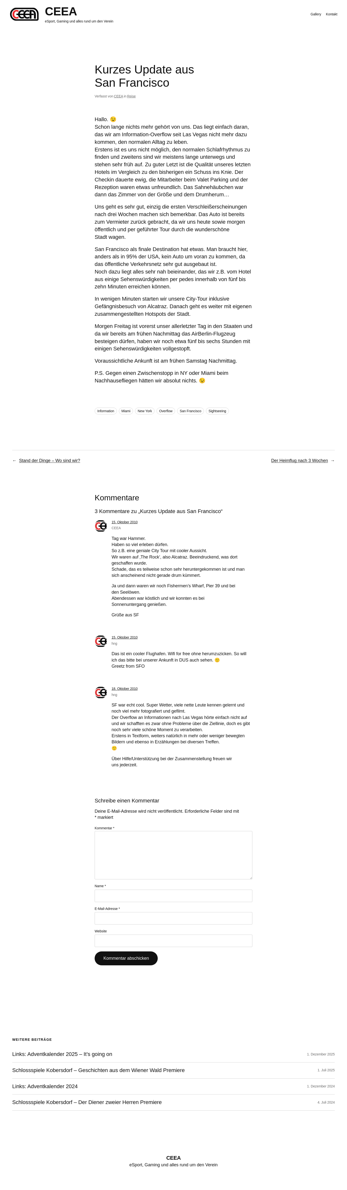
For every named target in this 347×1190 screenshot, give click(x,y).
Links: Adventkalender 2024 (45, 1086)
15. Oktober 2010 (125, 522)
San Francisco (190, 411)
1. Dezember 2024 (321, 1086)
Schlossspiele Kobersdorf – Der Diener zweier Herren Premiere (87, 1102)
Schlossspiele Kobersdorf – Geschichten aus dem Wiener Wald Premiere (98, 1070)
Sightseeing (217, 411)
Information (105, 411)
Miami (126, 411)
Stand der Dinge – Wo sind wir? (49, 460)
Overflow (165, 411)
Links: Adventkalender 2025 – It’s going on (62, 1054)
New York (145, 411)
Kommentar (104, 828)
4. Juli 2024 (326, 1102)
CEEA (61, 11)
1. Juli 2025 (326, 1070)
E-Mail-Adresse (107, 909)
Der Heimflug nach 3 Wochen (299, 460)
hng (114, 643)
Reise (131, 96)
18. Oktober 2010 (125, 689)
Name (100, 886)
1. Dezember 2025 (321, 1054)
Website (101, 931)
